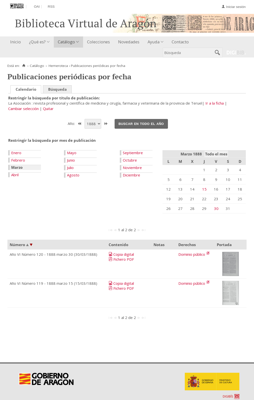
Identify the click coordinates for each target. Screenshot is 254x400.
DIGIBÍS (228, 396)
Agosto (73, 174)
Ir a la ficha (214, 103)
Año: (72, 123)
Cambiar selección (23, 108)
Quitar (48, 108)
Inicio (15, 42)
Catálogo (66, 42)
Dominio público (192, 254)
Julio (70, 167)
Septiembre (133, 152)
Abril (15, 174)
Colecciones (98, 42)
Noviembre (132, 167)
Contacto (180, 42)
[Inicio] (24, 65)
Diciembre (131, 174)
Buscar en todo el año (141, 123)
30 (216, 208)
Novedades (128, 42)
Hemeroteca (58, 65)
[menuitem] (16, 42)
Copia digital (123, 254)
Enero (16, 152)
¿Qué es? (37, 42)
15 (204, 189)
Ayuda (153, 42)
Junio (71, 160)
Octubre (130, 160)
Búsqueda (57, 89)
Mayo (71, 152)
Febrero (18, 160)
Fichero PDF (123, 259)
